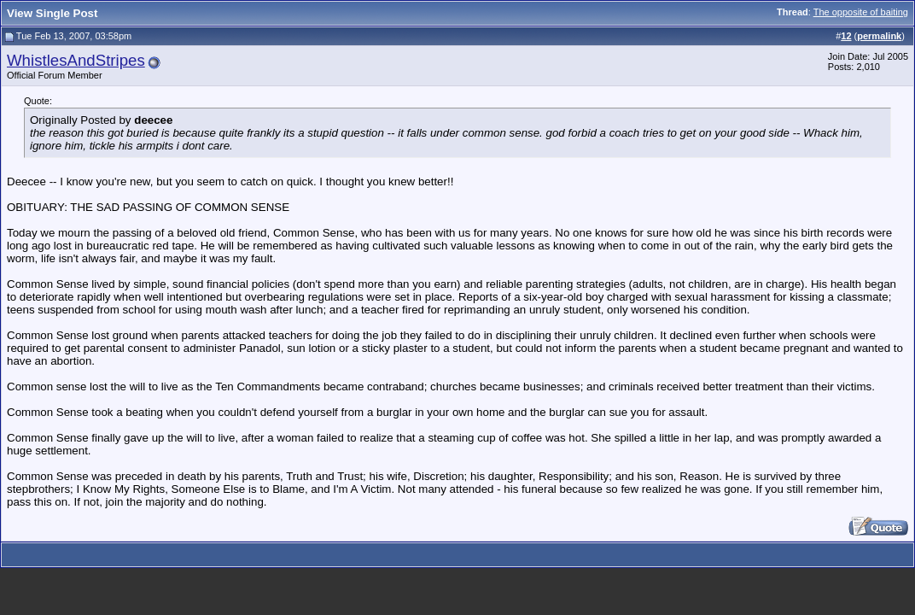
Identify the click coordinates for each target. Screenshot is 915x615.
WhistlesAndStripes (76, 60)
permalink (879, 36)
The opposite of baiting (860, 12)
